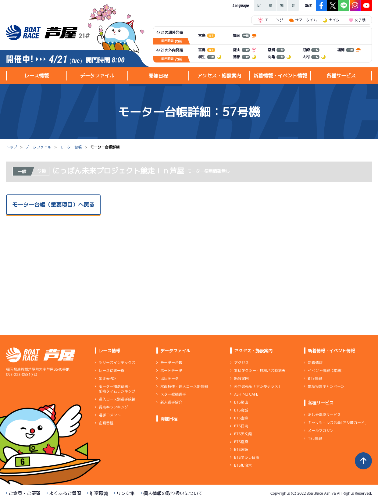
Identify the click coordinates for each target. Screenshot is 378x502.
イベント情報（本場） (326, 370)
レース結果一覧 (111, 370)
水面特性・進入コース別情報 (184, 386)
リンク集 (125, 493)
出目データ (169, 378)
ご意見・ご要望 (25, 493)
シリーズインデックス (117, 362)
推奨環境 (99, 493)
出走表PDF (107, 378)
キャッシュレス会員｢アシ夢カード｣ (337, 422)
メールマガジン (320, 430)
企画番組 (106, 422)
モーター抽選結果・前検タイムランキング (117, 389)
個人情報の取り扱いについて (173, 493)
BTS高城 (241, 410)
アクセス (241, 362)
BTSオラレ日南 (246, 457)
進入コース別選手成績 (117, 399)
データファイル (38, 147)
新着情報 (315, 362)
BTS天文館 (243, 433)
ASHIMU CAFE (246, 394)
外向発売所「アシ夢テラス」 (258, 386)
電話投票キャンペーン (326, 386)
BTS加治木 (243, 465)
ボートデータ (171, 370)
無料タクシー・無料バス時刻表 (259, 370)
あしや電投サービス (324, 414)
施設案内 (241, 378)
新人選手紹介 (171, 402)
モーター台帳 (71, 147)
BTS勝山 (241, 402)
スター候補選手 (173, 394)
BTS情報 (315, 378)
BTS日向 (241, 426)
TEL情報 (315, 438)
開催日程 (158, 76)
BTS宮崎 (241, 449)
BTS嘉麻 (241, 441)
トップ (11, 147)
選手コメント (110, 415)
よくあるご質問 (65, 493)
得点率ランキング (113, 407)
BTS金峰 (241, 418)
